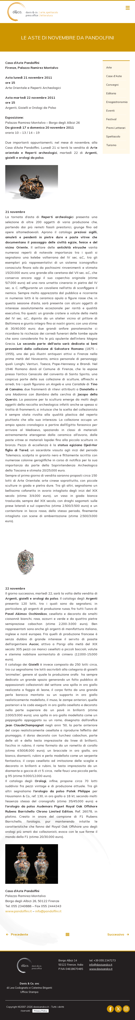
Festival (111, 119)
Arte (109, 67)
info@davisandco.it (100, 964)
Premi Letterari (115, 128)
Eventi (110, 110)
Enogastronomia (116, 102)
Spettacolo (113, 136)
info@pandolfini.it (48, 911)
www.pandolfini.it (18, 911)
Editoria (111, 93)
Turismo (111, 145)
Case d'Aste (114, 76)
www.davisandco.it (100, 969)
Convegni (112, 84)
